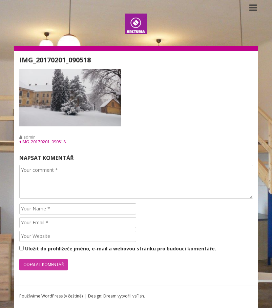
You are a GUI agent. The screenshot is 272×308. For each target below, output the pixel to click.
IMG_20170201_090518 (42, 142)
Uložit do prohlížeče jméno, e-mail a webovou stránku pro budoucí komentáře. (120, 248)
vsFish (138, 296)
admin (29, 137)
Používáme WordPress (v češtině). (51, 296)
